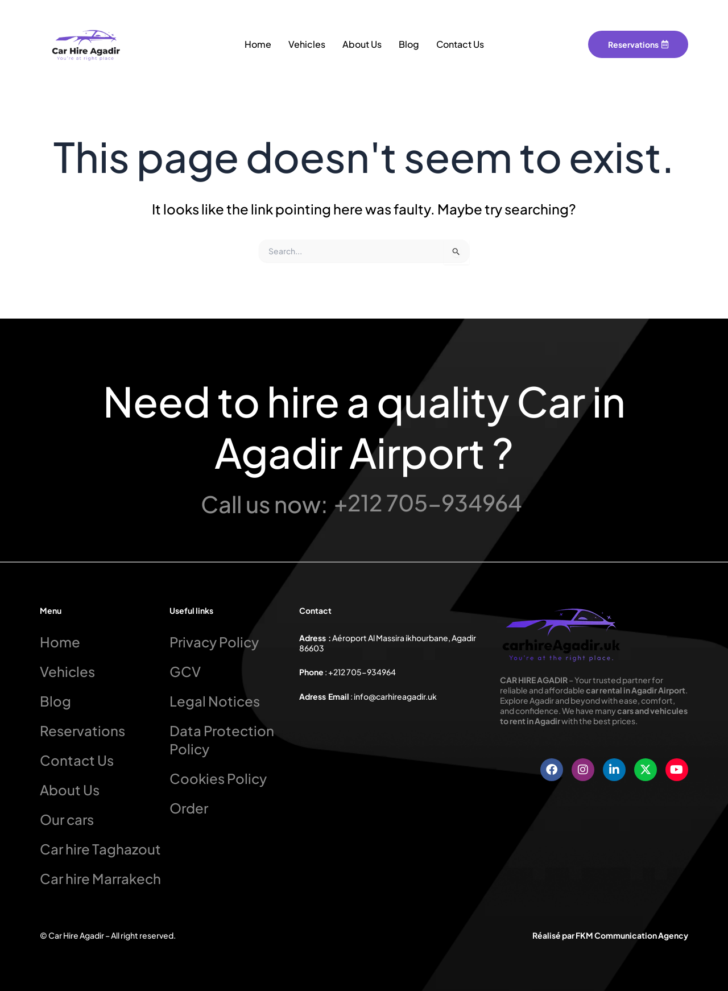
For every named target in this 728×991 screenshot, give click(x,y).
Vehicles (306, 44)
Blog (409, 44)
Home (258, 44)
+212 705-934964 (428, 502)
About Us (362, 44)
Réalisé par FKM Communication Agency (610, 935)
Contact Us (460, 44)
